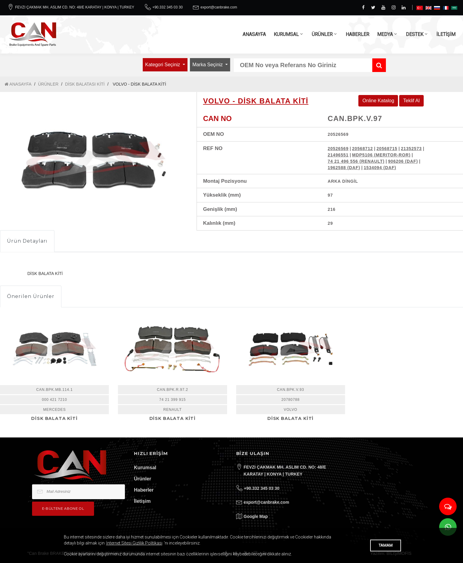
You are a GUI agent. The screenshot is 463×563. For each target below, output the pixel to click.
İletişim (142, 501)
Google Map (256, 516)
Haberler (144, 490)
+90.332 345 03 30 (167, 7)
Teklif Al (411, 100)
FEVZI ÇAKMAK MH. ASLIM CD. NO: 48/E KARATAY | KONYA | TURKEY (74, 7)
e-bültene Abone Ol (63, 508)
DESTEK (414, 34)
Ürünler (142, 478)
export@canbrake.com (219, 7)
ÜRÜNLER (322, 34)
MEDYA (385, 34)
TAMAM (386, 545)
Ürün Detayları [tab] (27, 241)
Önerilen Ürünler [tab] (30, 296)
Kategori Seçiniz (163, 64)
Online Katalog (378, 100)
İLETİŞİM (445, 34)
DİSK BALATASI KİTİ (85, 84)
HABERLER (357, 34)
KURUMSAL (286, 34)
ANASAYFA (254, 34)
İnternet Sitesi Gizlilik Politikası (134, 543)
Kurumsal (145, 467)
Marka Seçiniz (208, 64)
